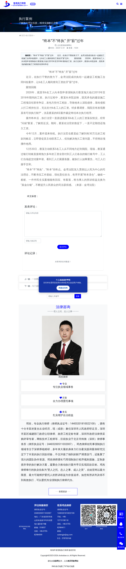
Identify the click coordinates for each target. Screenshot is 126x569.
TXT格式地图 (69, 566)
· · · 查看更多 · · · (63, 491)
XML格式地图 (57, 566)
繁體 (33, 4)
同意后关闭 (63, 288)
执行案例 (29, 35)
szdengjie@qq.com (65, 535)
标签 (34, 196)
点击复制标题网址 (64, 45)
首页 (23, 35)
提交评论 (63, 247)
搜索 (77, 296)
